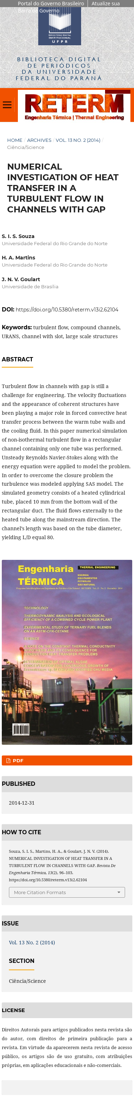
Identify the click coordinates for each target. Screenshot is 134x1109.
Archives (39, 140)
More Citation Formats (40, 892)
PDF (17, 760)
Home (15, 140)
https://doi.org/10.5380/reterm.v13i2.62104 (67, 309)
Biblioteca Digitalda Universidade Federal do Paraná (59, 68)
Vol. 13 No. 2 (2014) (78, 140)
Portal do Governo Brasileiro (51, 3)
